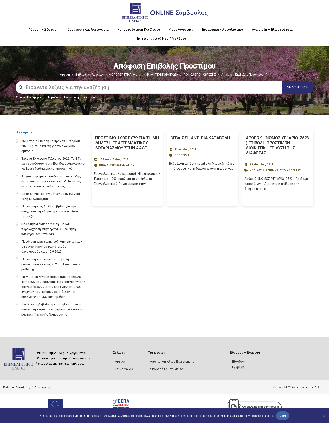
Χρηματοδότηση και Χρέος (140, 29)
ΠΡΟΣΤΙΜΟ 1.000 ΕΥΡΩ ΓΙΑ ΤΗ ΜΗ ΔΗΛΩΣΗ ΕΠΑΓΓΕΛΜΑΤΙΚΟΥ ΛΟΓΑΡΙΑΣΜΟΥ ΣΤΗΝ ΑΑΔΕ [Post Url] (127, 142)
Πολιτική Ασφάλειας (16, 387)
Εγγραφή (238, 367)
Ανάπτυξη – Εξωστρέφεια (273, 29)
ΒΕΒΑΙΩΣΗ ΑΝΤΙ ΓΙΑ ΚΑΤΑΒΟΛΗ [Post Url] (200, 137)
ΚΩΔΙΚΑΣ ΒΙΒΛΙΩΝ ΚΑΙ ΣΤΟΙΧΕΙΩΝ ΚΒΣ (275, 170)
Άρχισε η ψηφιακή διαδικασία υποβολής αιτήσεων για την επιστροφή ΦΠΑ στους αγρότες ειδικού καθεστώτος (51, 181)
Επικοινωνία (124, 369)
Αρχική (65, 74)
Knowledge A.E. (308, 387)
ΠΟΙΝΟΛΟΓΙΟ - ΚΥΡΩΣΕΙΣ (200, 74)
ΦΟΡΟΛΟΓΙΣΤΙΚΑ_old (123, 74)
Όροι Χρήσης (43, 387)
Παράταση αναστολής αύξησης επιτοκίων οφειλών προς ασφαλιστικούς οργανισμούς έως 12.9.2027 (51, 247)
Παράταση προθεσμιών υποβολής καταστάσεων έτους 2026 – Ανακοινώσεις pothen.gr (52, 264)
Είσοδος (238, 361)
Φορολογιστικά (182, 29)
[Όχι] (324, 418)
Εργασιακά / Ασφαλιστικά (223, 29)
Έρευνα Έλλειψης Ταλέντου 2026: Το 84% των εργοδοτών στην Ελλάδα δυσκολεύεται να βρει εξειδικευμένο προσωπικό (53, 164)
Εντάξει (282, 415)
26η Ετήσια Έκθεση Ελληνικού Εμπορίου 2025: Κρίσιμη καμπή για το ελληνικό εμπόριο (50, 146)
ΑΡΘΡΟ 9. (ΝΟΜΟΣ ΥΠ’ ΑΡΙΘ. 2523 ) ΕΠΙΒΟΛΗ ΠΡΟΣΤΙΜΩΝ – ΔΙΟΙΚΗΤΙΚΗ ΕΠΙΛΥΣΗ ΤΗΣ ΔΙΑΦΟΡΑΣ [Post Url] (277, 145)
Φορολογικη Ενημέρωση (63, 97)
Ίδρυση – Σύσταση (45, 29)
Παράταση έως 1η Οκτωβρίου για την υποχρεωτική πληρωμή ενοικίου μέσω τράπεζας (49, 211)
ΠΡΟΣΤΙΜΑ (182, 155)
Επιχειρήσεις (90, 97)
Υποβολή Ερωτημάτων (166, 369)
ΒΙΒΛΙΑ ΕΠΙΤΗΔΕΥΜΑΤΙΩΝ (116, 165)
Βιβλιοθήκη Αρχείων (89, 74)
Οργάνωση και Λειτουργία (89, 29)
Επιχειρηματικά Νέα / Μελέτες (162, 38)
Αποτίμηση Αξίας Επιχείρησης (172, 361)
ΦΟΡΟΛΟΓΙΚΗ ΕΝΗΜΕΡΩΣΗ (160, 74)
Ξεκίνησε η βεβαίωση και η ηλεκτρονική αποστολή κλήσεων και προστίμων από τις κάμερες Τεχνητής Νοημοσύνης (52, 309)
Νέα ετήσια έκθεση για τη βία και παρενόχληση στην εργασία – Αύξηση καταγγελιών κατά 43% (48, 229)
